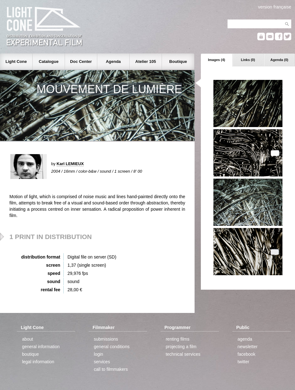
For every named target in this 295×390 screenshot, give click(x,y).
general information (41, 346)
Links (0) (248, 60)
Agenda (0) (279, 60)
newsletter (248, 346)
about (27, 339)
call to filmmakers (111, 369)
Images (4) (216, 60)
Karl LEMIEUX (70, 163)
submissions (106, 339)
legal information (38, 361)
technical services (183, 354)
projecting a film (181, 346)
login (98, 354)
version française (274, 6)
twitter (243, 361)
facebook (246, 354)
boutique (30, 354)
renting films (177, 339)
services (102, 361)
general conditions (112, 346)
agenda (245, 339)
